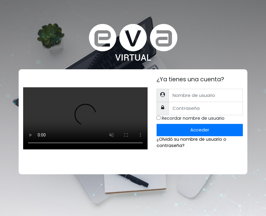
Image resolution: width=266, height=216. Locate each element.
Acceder (199, 130)
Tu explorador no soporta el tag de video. (85, 118)
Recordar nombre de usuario (193, 118)
